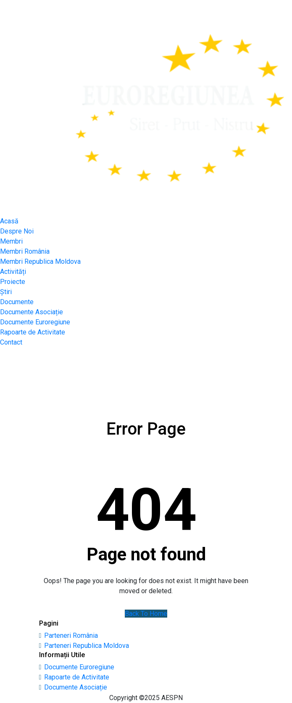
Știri (6, 292)
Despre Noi (17, 231)
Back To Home (146, 614)
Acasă (9, 221)
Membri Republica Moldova (40, 261)
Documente (17, 302)
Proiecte (12, 282)
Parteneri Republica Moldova (86, 646)
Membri (11, 241)
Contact (11, 342)
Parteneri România (71, 635)
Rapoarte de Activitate (32, 332)
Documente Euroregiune (35, 322)
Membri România (25, 251)
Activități (13, 272)
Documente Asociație (31, 312)
